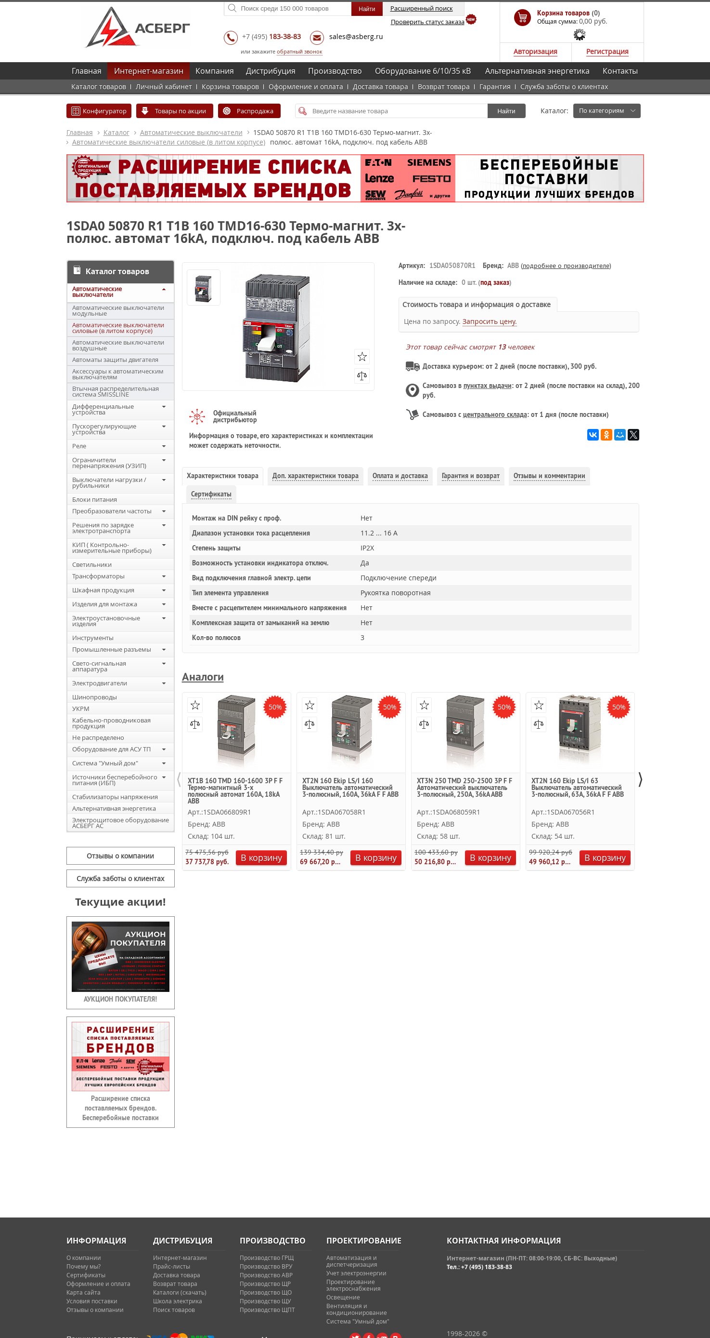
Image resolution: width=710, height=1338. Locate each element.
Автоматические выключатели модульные (118, 310)
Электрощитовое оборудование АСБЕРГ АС (120, 823)
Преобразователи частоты (112, 511)
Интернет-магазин (148, 71)
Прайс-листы (171, 1266)
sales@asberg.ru (356, 36)
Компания (214, 71)
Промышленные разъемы (111, 649)
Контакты (620, 71)
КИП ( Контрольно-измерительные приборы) (112, 547)
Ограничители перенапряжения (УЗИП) (109, 462)
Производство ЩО (266, 1292)
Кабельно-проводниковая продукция (111, 723)
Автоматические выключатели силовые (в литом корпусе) (168, 142)
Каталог (116, 132)
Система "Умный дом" (105, 763)
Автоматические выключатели (191, 132)
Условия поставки (91, 1301)
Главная (87, 71)
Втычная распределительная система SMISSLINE (115, 391)
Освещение (343, 1297)
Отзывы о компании (120, 855)
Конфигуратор (105, 111)
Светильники (92, 564)
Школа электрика (177, 1301)
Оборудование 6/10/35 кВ (423, 71)
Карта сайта (83, 1292)
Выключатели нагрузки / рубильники (109, 482)
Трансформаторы (98, 576)
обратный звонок (300, 51)
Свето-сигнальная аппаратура (99, 666)
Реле (79, 446)
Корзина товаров (230, 86)
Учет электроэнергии (356, 1273)
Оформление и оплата (306, 86)
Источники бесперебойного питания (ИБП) (114, 780)
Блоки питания (94, 499)
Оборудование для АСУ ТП (111, 749)
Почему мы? (83, 1266)
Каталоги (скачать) (180, 1292)
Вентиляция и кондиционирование (356, 1309)
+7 (271, 36)
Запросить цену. (490, 321)
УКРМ (81, 708)
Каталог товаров (98, 86)
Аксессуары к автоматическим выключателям (118, 374)
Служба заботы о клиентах (564, 86)
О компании (83, 1257)
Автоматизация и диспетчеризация (351, 1261)
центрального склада (495, 414)
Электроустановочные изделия (106, 621)
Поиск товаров (174, 1309)
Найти (506, 111)
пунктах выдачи (488, 385)
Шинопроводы (94, 697)
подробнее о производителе (566, 265)
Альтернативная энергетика (537, 71)
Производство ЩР (265, 1283)
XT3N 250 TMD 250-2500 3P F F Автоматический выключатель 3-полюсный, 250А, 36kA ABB (464, 788)
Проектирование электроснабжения (353, 1285)
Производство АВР (266, 1275)
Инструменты (93, 637)
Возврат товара (444, 86)
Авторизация (535, 51)
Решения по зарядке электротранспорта (103, 528)
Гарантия (495, 86)
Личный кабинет (164, 86)
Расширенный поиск (421, 8)
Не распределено (98, 737)
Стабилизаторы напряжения (115, 796)
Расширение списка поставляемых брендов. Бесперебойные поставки (120, 1108)
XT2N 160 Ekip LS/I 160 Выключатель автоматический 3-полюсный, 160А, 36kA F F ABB (350, 788)
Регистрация (607, 51)
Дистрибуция (271, 71)
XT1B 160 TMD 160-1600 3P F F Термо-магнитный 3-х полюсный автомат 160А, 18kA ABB (235, 790)
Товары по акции (180, 111)
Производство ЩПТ (267, 1309)
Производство (335, 71)
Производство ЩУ (265, 1301)
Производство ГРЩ (267, 1257)
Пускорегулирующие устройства (104, 429)
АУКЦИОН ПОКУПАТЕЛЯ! (120, 999)
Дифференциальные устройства (103, 409)
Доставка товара (380, 86)
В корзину (261, 857)
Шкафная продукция (103, 590)
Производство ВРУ (266, 1266)
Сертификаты (85, 1275)
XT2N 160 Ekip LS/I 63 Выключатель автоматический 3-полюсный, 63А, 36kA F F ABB (577, 788)
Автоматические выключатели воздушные (118, 345)
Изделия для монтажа (104, 604)
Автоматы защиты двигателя (115, 359)
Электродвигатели (99, 683)
